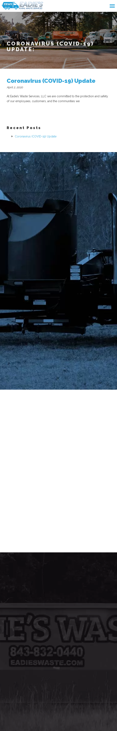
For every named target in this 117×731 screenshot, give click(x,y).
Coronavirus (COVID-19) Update (51, 81)
